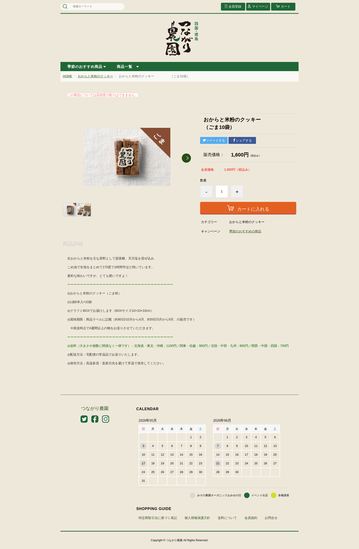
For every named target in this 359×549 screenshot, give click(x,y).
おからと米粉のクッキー (95, 76)
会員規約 (251, 517)
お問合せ (271, 517)
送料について (227, 517)
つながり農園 (95, 408)
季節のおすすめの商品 (245, 231)
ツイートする (214, 140)
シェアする (242, 140)
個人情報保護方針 (197, 517)
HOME (67, 76)
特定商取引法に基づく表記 (158, 517)
